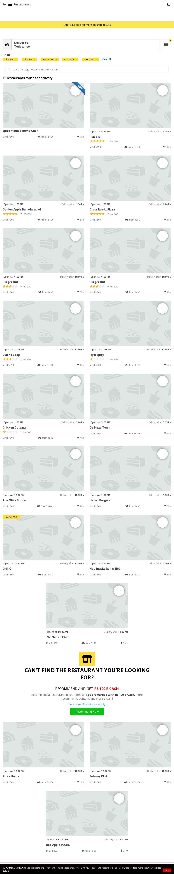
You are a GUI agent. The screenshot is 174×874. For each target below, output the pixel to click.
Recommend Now (87, 712)
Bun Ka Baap (11, 355)
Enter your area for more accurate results (87, 24)
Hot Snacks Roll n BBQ (105, 569)
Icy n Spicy (97, 355)
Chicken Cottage (15, 427)
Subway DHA (98, 776)
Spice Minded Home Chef (20, 131)
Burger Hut (10, 282)
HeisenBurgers (100, 500)
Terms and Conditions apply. (87, 704)
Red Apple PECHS (58, 845)
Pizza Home (11, 776)
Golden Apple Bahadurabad (22, 209)
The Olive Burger (15, 500)
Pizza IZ (95, 137)
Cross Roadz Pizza (102, 209)
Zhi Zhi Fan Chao (57, 637)
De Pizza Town (100, 427)
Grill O (7, 569)
